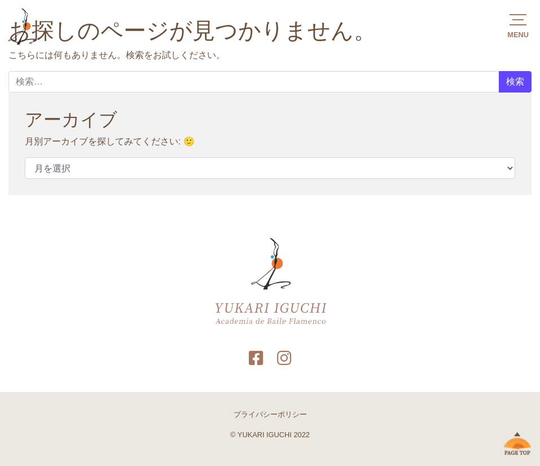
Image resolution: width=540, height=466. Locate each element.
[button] (518, 25)
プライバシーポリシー (270, 414)
